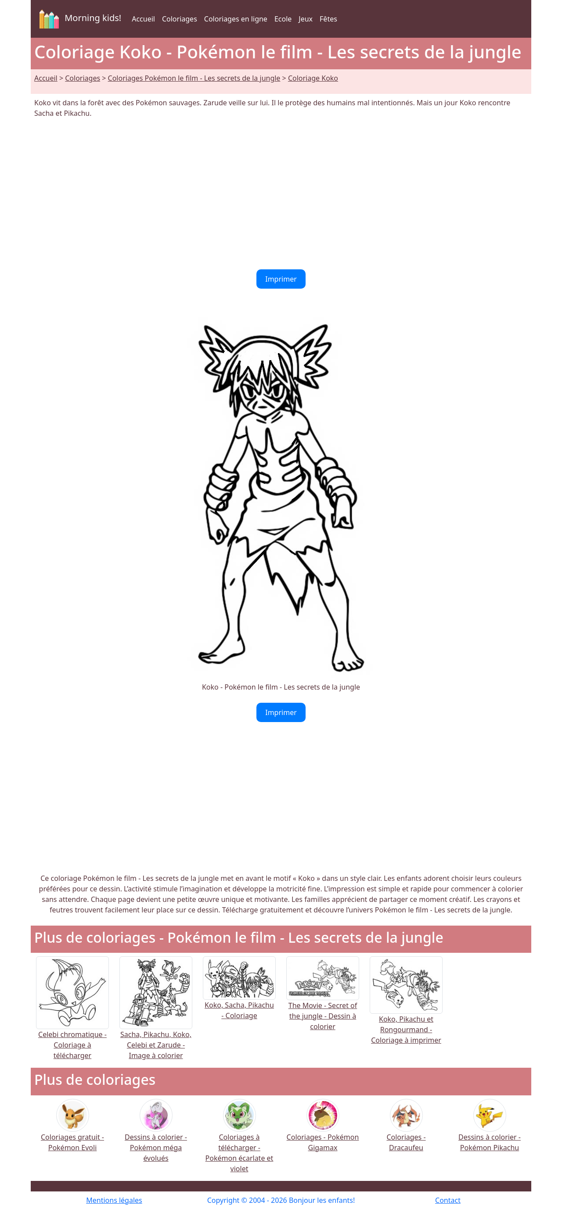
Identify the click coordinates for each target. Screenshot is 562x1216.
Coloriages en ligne (235, 19)
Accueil (143, 19)
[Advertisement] (281, 193)
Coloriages (179, 19)
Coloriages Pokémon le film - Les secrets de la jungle (194, 78)
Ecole (283, 19)
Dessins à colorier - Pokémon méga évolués (156, 1136)
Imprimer (281, 279)
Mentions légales (114, 1200)
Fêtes (328, 19)
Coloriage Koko (313, 78)
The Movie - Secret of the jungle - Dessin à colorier (322, 1002)
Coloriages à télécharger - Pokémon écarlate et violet (239, 1141)
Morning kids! (78, 19)
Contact (448, 1200)
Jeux (306, 19)
